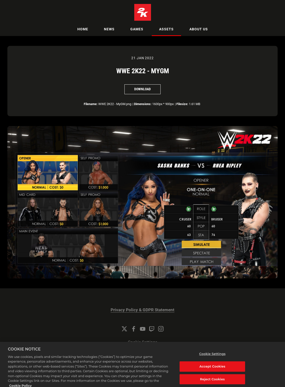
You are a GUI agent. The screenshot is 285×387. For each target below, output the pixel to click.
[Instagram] (161, 329)
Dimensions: (142, 104)
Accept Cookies (212, 369)
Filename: (91, 104)
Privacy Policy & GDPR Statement (142, 310)
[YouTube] (142, 329)
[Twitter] (124, 329)
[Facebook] (133, 329)
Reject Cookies (212, 382)
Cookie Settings (142, 342)
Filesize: (182, 104)
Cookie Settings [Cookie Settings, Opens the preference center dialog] (212, 356)
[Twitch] (151, 329)
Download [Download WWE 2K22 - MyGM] (142, 89)
